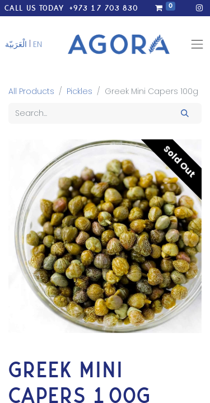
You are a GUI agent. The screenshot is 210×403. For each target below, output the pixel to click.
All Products (31, 91)
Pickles (79, 91)
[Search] (185, 113)
